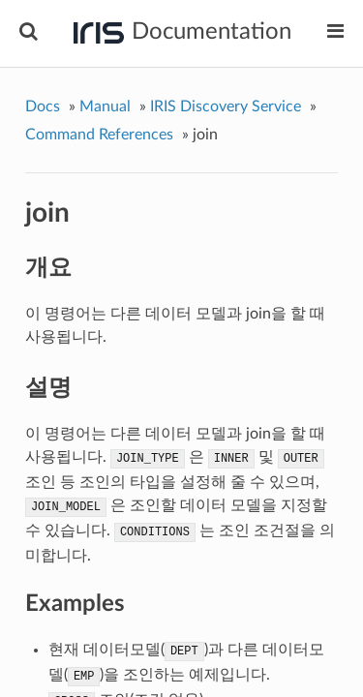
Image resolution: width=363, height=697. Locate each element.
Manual (105, 106)
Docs (42, 106)
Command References (99, 134)
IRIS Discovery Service (225, 106)
